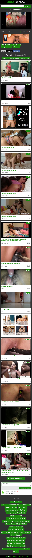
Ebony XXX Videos (16, 515)
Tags (10, 556)
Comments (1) (20, 55)
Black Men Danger (8, 549)
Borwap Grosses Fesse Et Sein (15, 513)
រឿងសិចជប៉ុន (23, 510)
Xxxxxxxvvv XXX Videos (22, 549)
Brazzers (14, 44)
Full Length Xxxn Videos (22, 521)
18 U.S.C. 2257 (23, 556)
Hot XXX (16, 551)
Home (6, 556)
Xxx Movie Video (16, 502)
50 (28, 32)
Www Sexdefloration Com (16, 529)
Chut (14, 47)
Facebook (17, 51)
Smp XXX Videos (16, 535)
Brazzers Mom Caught (16, 527)
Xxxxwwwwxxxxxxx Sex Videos (10, 504)
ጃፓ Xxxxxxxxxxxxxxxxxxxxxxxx (16, 518)
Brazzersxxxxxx (14, 58)
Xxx (20, 44)
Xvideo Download (25, 532)
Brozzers (5, 58)
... (18, 47)
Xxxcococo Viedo (8, 521)
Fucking (7, 44)
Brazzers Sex (25, 58)
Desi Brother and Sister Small (16, 546)
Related (9, 55)
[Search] (12, 6)
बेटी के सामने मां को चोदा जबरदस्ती (16, 540)
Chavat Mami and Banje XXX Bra (16, 524)
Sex (2, 44)
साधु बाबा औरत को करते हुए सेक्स (16, 543)
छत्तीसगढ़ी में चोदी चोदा (11, 507)
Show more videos (16, 479)
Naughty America (6, 47)
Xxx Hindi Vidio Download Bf (10, 532)
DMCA (15, 556)
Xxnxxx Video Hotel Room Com (16, 538)
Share (3, 51)
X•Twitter (9, 51)
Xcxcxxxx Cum (26, 504)
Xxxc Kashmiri (22, 507)
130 (23, 32)
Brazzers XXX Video (12, 510)
